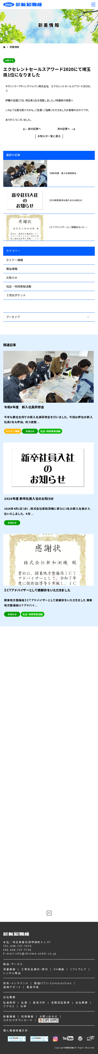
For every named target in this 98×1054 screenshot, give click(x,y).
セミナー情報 (14, 260)
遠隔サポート (12, 987)
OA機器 (59, 969)
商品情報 (11, 269)
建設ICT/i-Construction (53, 983)
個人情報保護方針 (15, 1030)
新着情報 (14, 47)
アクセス (9, 1006)
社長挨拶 (9, 1002)
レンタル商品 (12, 973)
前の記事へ (34, 128)
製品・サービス (13, 964)
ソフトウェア (78, 969)
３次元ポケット (16, 295)
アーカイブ (13, 317)
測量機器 (9, 969)
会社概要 (9, 997)
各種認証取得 (60, 1002)
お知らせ (11, 277)
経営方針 (39, 1002)
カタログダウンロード (18, 1020)
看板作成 (33, 987)
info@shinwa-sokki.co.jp (35, 953)
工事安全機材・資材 (34, 969)
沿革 (23, 1006)
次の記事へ (63, 128)
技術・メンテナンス (16, 983)
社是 (24, 1002)
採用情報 (27, 1016)
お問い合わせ (48, 1016)
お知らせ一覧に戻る (49, 136)
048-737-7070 (21, 946)
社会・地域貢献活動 (18, 286)
